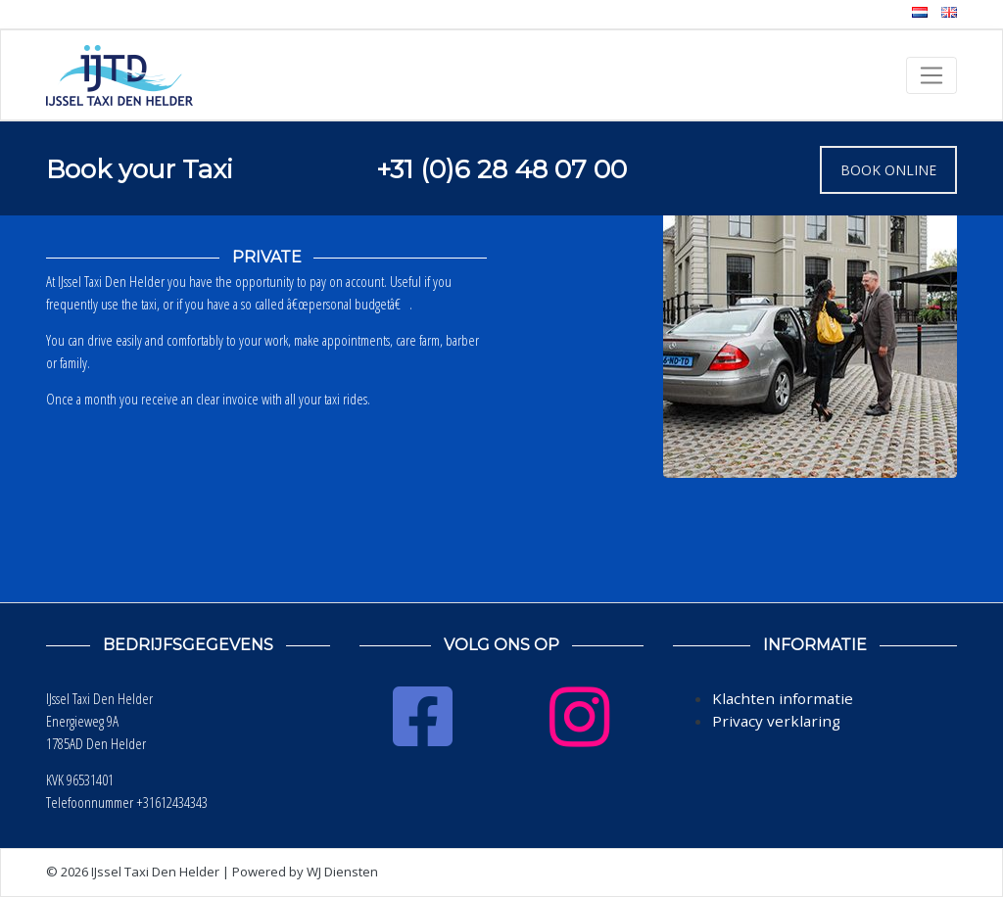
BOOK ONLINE (888, 170)
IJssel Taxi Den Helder (155, 871)
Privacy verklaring (776, 721)
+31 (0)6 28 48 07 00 (501, 169)
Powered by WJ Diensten (305, 871)
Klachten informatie (782, 698)
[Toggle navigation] (931, 75)
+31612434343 (172, 802)
